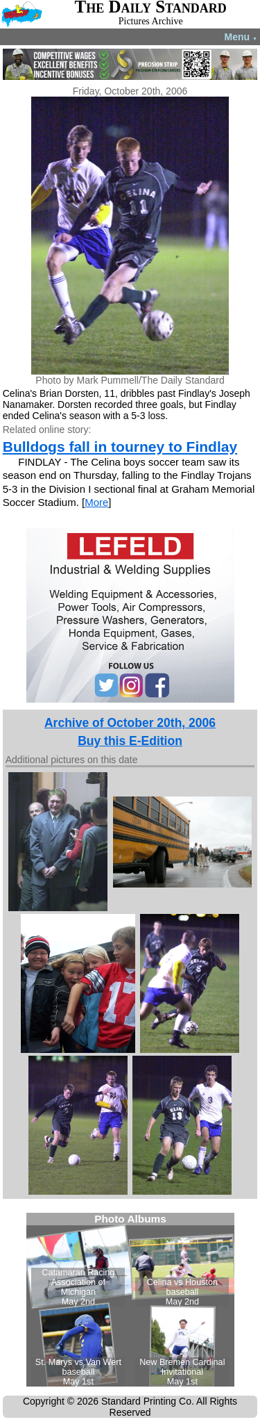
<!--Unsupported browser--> (130, 1300)
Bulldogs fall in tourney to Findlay (120, 447)
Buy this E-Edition (130, 741)
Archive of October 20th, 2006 (130, 723)
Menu (241, 36)
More (96, 502)
